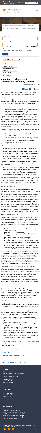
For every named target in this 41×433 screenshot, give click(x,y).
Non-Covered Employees (29, 28)
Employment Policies (8, 66)
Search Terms (6, 36)
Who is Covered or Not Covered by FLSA (12, 28)
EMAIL (25, 89)
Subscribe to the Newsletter (10, 398)
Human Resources (11, 25)
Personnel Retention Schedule (8, 69)
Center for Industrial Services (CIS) (11, 410)
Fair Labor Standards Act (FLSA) (10, 27)
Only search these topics (10, 42)
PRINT (37, 89)
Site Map (5, 425)
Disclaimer (10, 425)
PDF (31, 89)
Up (20, 341)
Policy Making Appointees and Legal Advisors (9, 342)
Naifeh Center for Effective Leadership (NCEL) (14, 417)
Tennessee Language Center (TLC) (11, 418)
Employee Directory (8, 393)
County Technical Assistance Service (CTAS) (14, 412)
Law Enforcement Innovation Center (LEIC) (13, 413)
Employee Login (7, 399)
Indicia (16, 425)
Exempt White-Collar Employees (33, 342)
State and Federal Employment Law (25, 25)
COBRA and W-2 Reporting (9, 349)
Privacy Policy (21, 425)
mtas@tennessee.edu (8, 382)
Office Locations (7, 396)
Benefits (5, 64)
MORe (4, 25)
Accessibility (29, 425)
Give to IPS (20, 2)
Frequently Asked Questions (10, 395)
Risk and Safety (7, 73)
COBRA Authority (6, 352)
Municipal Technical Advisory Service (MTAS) (14, 415)
